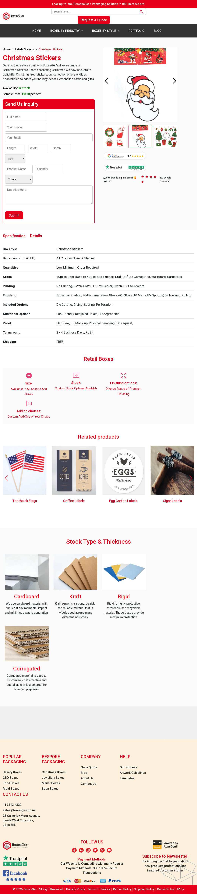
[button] (174, 81)
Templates (127, 778)
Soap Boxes (50, 788)
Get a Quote (89, 767)
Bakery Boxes (12, 772)
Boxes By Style (104, 31)
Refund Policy (122, 889)
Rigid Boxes (11, 788)
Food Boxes (11, 783)
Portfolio (136, 31)
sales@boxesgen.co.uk (19, 810)
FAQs (180, 889)
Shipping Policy (144, 889)
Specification (14, 236)
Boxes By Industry (65, 31)
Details (36, 236)
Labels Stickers (24, 49)
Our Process (128, 767)
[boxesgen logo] (13, 16)
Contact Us (88, 784)
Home (36, 31)
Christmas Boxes (54, 772)
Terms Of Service (99, 889)
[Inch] (15, 158)
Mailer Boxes (51, 783)
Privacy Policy (76, 889)
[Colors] (19, 179)
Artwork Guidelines (133, 773)
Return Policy (166, 889)
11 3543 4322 (12, 805)
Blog (157, 31)
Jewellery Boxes (53, 777)
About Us (87, 778)
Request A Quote (94, 20)
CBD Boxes (10, 777)
